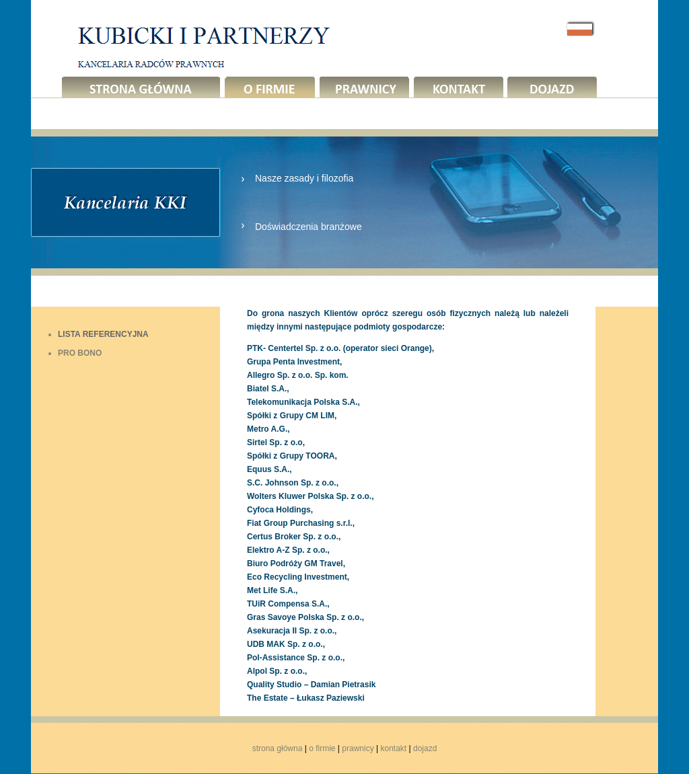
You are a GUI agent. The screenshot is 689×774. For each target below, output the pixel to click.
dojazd (425, 748)
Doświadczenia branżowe (308, 226)
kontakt (393, 748)
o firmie (322, 748)
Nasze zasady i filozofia (304, 178)
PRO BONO (80, 353)
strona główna (277, 748)
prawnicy (357, 748)
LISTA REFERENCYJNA (103, 334)
